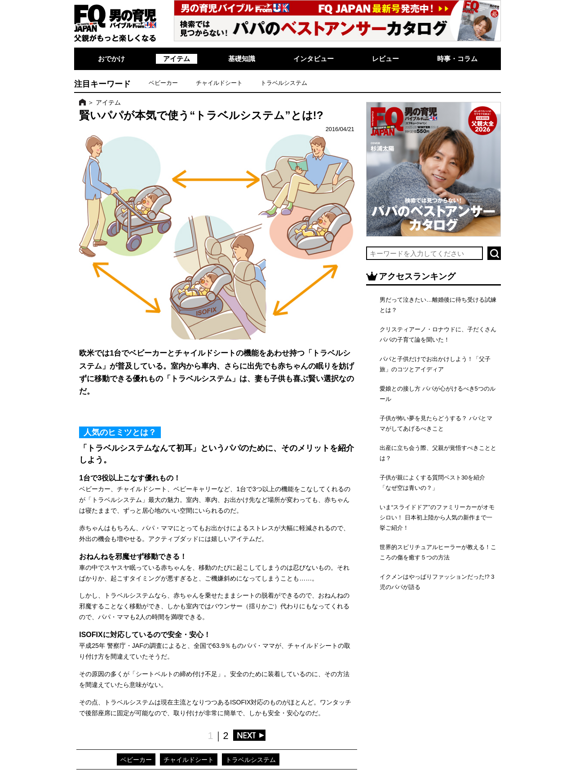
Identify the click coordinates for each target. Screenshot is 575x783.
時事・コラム (457, 58)
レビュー (385, 58)
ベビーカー (163, 82)
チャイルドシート (219, 82)
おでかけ (111, 58)
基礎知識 (241, 58)
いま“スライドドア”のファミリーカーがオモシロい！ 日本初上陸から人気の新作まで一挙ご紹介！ (437, 517)
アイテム (176, 58)
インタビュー (313, 58)
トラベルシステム (284, 82)
